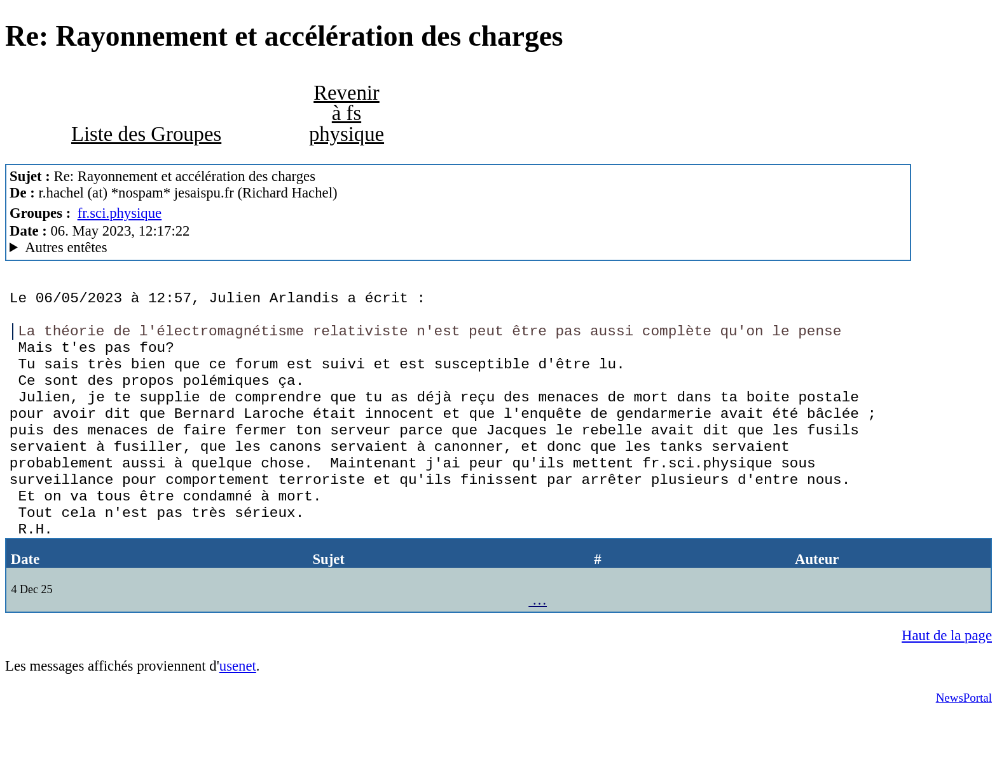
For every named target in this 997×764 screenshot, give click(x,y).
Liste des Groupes (146, 134)
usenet (237, 713)
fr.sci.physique (120, 213)
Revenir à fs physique (346, 113)
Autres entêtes (66, 247)
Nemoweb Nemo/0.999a (458, 247)
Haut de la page (947, 683)
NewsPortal (964, 745)
